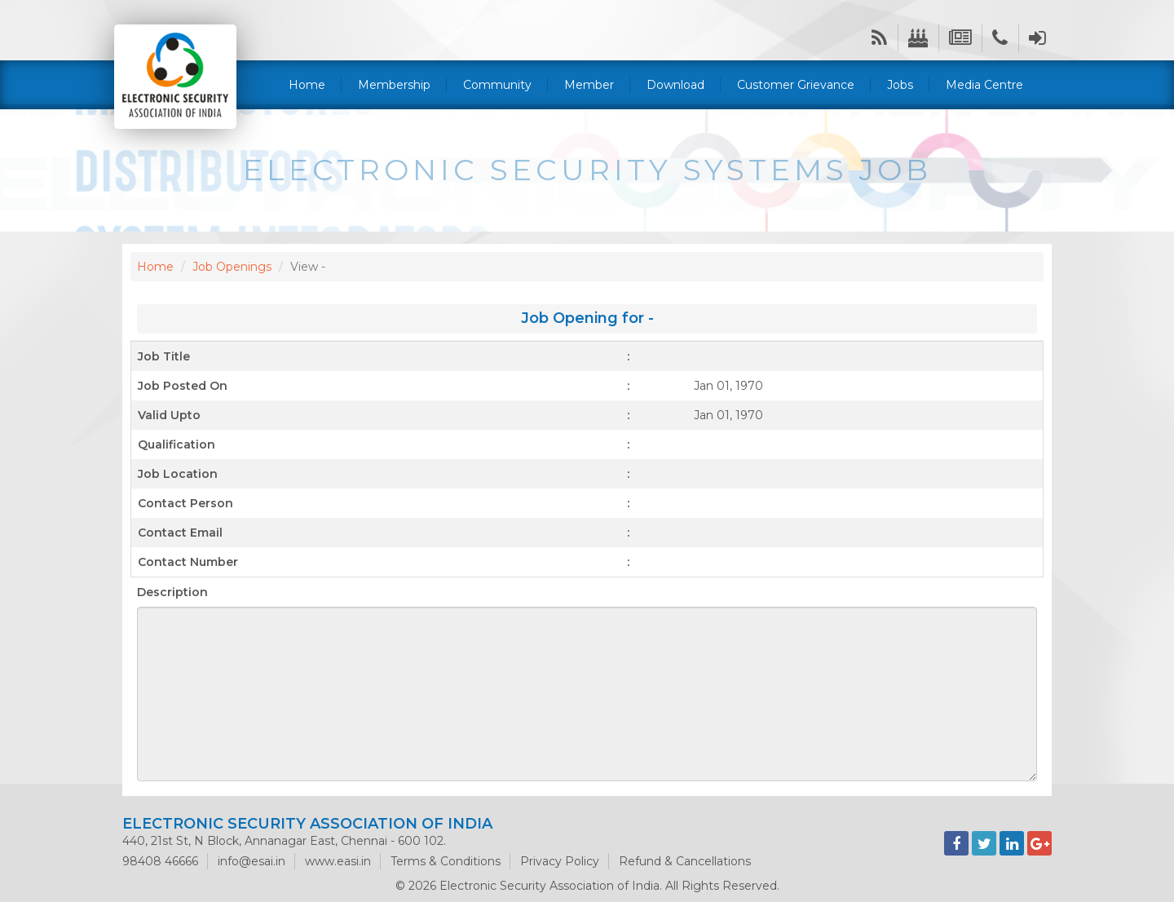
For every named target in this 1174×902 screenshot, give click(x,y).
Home (307, 84)
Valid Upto (169, 415)
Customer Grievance (795, 84)
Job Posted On (182, 385)
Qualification (176, 444)
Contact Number (188, 562)
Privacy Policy (559, 861)
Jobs (900, 84)
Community (497, 84)
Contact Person (185, 503)
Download (675, 84)
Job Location (178, 473)
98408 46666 (160, 861)
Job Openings (231, 266)
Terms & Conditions (446, 861)
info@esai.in (251, 861)
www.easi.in (338, 861)
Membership (394, 84)
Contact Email (180, 532)
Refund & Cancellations (685, 861)
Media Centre (984, 84)
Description (172, 592)
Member (589, 84)
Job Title (164, 356)
